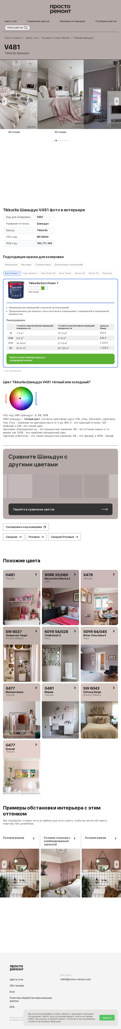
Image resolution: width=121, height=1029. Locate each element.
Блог (12, 991)
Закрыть (107, 1017)
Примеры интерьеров (72, 21)
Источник (60, 132)
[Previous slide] (4, 101)
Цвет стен (11, 21)
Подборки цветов (105, 21)
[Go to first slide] (116, 864)
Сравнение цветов (38, 21)
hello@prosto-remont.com (75, 979)
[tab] (54, 140)
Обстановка (17, 985)
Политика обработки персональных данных (31, 999)
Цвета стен (16, 979)
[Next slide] (116, 101)
